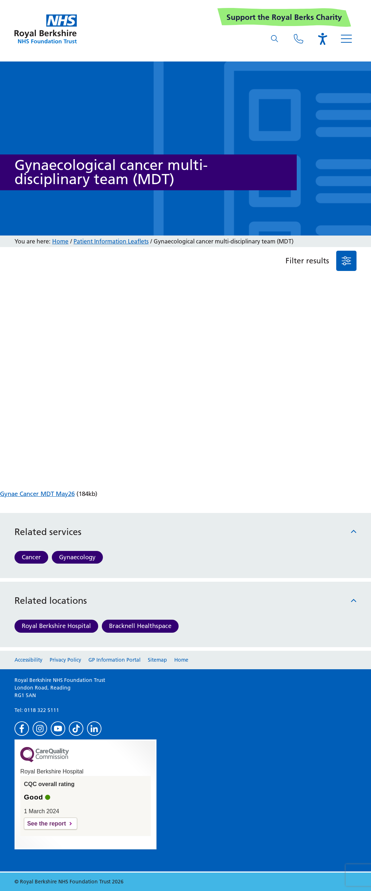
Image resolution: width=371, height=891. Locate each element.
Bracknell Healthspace (140, 625)
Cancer (31, 557)
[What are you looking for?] (274, 39)
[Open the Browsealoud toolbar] (322, 39)
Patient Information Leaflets (111, 241)
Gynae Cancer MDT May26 (37, 493)
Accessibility (28, 660)
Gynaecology (77, 557)
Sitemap (157, 660)
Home (60, 241)
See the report (46, 823)
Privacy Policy (65, 660)
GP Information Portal (114, 660)
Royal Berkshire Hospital (56, 625)
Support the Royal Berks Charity (284, 17)
